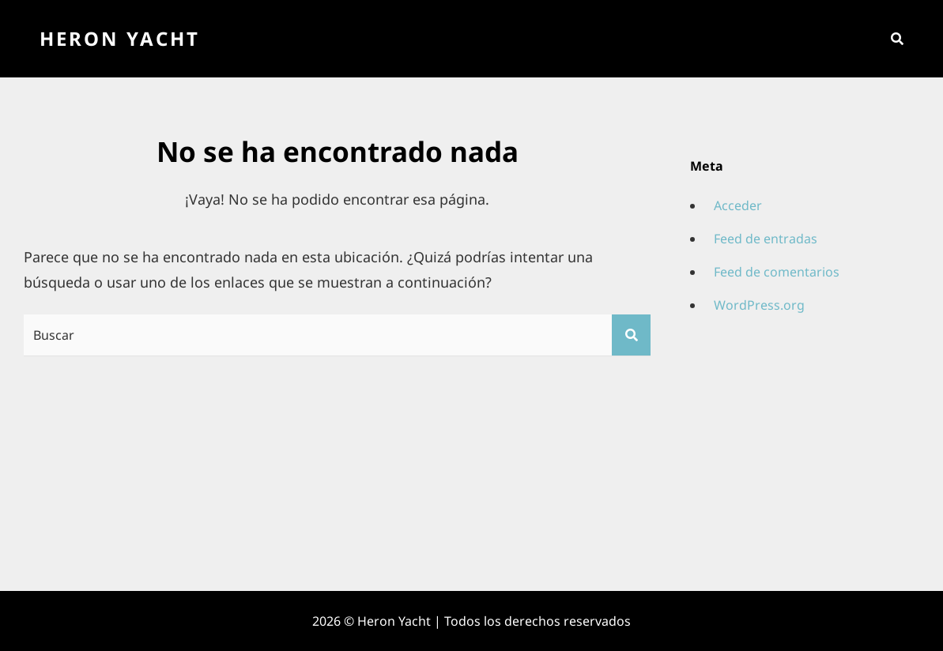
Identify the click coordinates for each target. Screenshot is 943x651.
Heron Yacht (120, 38)
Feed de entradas (765, 238)
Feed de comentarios (776, 271)
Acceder (738, 205)
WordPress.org (759, 305)
